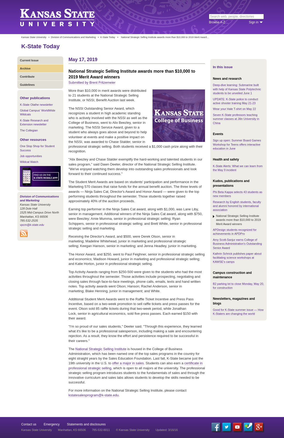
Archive (25, 68)
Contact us (28, 424)
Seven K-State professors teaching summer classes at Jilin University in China (236, 119)
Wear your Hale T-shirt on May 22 (234, 108)
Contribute (27, 76)
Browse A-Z (217, 22)
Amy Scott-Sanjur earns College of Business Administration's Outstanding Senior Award (237, 243)
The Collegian (29, 130)
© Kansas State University (133, 429)
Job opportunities (31, 156)
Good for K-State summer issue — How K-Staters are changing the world (238, 311)
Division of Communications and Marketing (73, 37)
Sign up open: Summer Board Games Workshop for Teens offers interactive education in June (237, 144)
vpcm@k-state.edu (32, 224)
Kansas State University (64, 17)
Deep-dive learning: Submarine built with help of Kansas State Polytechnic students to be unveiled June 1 (237, 89)
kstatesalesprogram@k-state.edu (94, 395)
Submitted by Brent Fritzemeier (92, 82)
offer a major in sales (128, 363)
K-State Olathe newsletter (36, 104)
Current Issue (29, 60)
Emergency (52, 424)
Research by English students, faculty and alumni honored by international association (237, 206)
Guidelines (27, 84)
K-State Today (107, 37)
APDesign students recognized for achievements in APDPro (234, 231)
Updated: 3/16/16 (167, 429)
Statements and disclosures (86, 424)
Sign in (254, 22)
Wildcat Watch (29, 161)
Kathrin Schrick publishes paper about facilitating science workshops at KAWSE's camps (237, 257)
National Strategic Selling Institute (100, 349)
